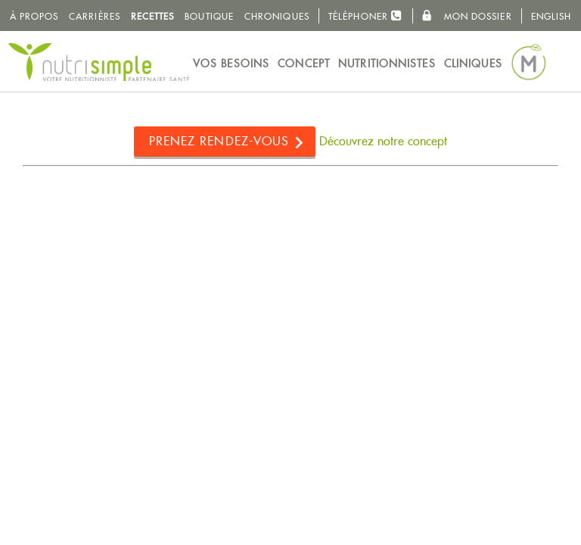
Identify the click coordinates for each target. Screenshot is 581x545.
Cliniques (473, 63)
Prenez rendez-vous (219, 141)
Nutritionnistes (387, 63)
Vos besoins (231, 63)
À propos (34, 16)
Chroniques (276, 16)
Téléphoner (365, 15)
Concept (304, 63)
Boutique (209, 16)
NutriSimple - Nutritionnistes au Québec (98, 62)
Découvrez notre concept (383, 141)
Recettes (153, 16)
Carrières (94, 16)
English (551, 16)
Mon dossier (466, 16)
